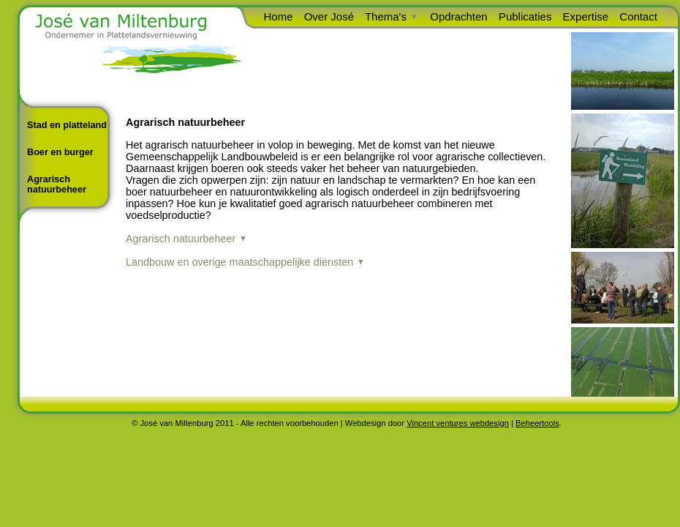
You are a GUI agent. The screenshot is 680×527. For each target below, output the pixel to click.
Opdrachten (457, 16)
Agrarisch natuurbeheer (56, 184)
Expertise (583, 16)
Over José (327, 16)
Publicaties (523, 16)
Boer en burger (60, 152)
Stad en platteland (67, 125)
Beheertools (537, 423)
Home (276, 16)
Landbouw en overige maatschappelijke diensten (239, 262)
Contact (636, 16)
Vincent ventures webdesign (458, 423)
